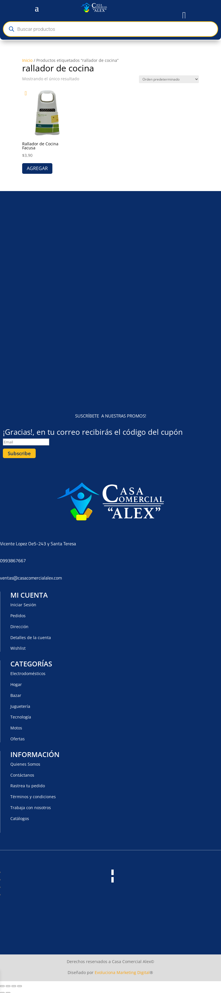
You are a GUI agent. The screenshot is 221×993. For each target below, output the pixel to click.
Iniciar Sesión (23, 602)
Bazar (15, 693)
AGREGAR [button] (37, 168)
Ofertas (17, 736)
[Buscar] (11, 29)
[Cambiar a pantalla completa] (8, 984)
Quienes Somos (25, 762)
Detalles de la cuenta (30, 635)
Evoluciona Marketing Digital (122, 970)
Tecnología (20, 715)
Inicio (27, 60)
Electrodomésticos (27, 671)
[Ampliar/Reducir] (2, 984)
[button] (27, 93)
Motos (16, 726)
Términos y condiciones (33, 794)
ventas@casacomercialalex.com (31, 575)
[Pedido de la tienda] (169, 79)
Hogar (16, 682)
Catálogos (19, 816)
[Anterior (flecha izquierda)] (2, 991)
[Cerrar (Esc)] (19, 984)
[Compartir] (14, 984)
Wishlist (18, 646)
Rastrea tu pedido (27, 784)
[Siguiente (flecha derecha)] (8, 991)
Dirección (19, 624)
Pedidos (18, 613)
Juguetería (20, 704)
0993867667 (13, 558)
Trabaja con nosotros (30, 805)
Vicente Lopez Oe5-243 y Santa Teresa (38, 541)
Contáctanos (22, 773)
